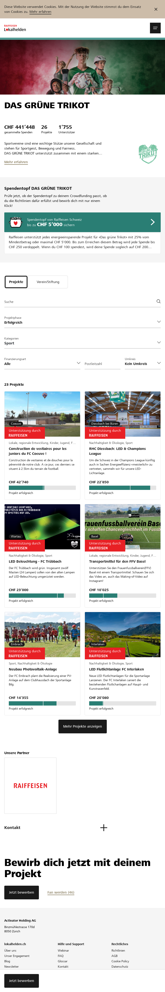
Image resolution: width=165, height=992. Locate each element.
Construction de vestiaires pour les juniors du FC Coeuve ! (38, 451)
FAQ (61, 956)
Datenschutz (120, 966)
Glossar (62, 961)
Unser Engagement (16, 956)
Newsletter (11, 966)
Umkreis (130, 359)
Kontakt (63, 966)
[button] (155, 28)
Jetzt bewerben (21, 892)
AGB (115, 956)
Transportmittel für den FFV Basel (117, 561)
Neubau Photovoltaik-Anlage (33, 669)
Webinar (63, 950)
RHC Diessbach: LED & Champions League (117, 451)
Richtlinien (118, 950)
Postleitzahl (93, 364)
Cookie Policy (120, 961)
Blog (7, 961)
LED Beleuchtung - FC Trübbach (35, 561)
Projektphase (12, 317)
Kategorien (11, 338)
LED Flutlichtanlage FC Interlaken (116, 669)
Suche (8, 302)
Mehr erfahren (40, 12)
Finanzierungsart (15, 359)
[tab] (16, 282)
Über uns (10, 950)
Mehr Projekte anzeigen (82, 726)
